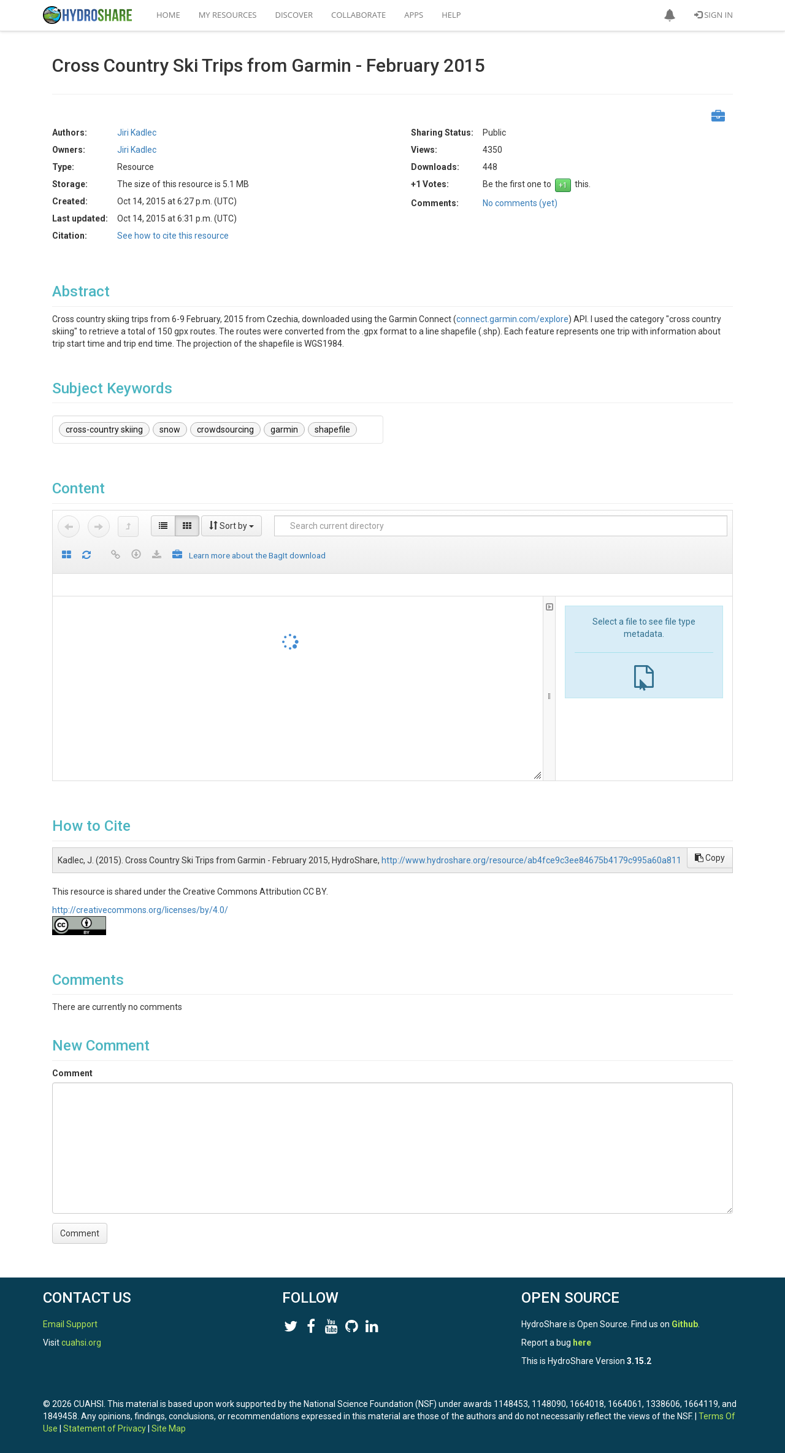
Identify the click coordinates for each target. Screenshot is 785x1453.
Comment (72, 1073)
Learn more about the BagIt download (257, 555)
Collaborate (358, 14)
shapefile (332, 429)
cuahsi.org (81, 1342)
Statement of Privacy (104, 1428)
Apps (413, 14)
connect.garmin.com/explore (512, 319)
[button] (669, 15)
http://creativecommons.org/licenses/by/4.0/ (140, 910)
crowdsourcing (225, 429)
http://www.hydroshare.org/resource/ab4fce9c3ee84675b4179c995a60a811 (531, 860)
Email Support (70, 1324)
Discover (294, 14)
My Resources (228, 14)
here (582, 1342)
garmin (284, 429)
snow (169, 429)
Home (168, 14)
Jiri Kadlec (136, 132)
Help (451, 14)
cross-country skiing (104, 429)
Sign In (713, 14)
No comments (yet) (520, 203)
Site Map (168, 1428)
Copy (710, 858)
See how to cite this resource (173, 236)
